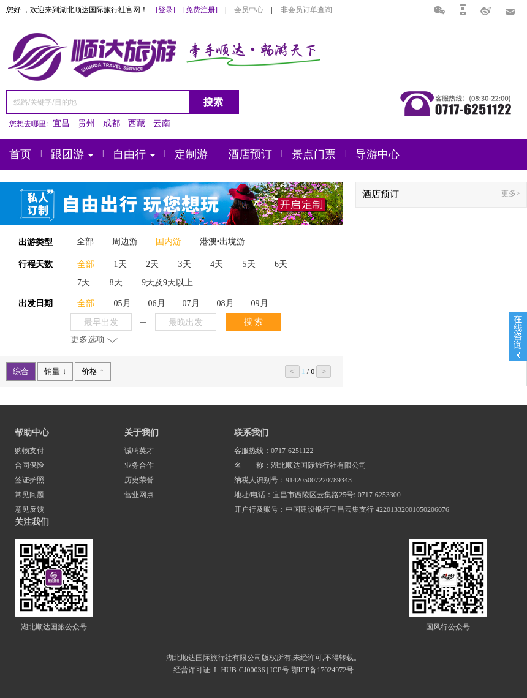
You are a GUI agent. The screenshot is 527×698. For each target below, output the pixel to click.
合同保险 (29, 465)
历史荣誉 (139, 480)
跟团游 (72, 154)
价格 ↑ (93, 371)
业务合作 (139, 465)
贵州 (86, 123)
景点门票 (314, 154)
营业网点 (139, 494)
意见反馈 (29, 509)
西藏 (136, 123)
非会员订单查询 (306, 10)
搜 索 (254, 321)
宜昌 (61, 123)
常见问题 (29, 494)
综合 (21, 371)
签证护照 (29, 480)
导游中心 (377, 154)
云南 (161, 123)
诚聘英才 (139, 450)
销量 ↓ (55, 371)
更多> (510, 193)
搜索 (213, 102)
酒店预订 (250, 154)
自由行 (134, 154)
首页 (20, 154)
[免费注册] (200, 10)
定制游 (191, 154)
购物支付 (29, 450)
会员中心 (249, 10)
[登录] (165, 10)
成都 (111, 123)
